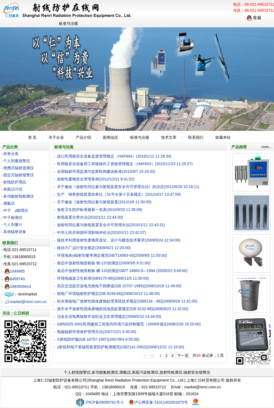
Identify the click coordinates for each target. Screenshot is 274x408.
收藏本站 (223, 137)
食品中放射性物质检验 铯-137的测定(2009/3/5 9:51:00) (103, 263)
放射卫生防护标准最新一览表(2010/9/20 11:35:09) (99, 209)
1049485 (14, 271)
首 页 (32, 137)
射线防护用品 (14, 182)
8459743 (14, 279)
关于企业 (56, 137)
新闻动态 (110, 137)
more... (266, 147)
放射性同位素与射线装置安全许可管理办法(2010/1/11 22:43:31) (111, 225)
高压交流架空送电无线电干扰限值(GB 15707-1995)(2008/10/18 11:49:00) (119, 286)
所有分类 (11, 154)
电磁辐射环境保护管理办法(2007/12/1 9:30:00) (96, 332)
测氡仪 (9, 203)
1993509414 (17, 286)
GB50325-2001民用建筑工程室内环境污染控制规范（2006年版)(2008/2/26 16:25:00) (129, 324)
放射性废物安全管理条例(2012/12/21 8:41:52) (95, 179)
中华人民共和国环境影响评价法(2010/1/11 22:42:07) (101, 232)
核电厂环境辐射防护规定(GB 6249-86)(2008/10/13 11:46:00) (108, 293)
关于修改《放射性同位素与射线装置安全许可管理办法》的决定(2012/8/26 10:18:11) (128, 187)
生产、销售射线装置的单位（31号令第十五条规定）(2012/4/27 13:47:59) (119, 194)
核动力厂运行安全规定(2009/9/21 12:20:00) (94, 248)
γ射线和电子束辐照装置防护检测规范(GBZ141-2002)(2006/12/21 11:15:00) (120, 347)
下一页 (183, 355)
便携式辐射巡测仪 (18, 168)
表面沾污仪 (12, 189)
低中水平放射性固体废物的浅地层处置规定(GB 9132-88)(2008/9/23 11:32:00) (122, 309)
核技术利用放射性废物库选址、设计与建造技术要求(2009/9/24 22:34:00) (118, 240)
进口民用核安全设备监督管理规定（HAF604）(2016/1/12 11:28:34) (114, 156)
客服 (253, 17)
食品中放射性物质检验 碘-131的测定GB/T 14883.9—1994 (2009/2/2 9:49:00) (122, 270)
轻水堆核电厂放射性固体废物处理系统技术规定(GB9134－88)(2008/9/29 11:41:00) (127, 301)
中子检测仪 (12, 217)
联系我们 (195, 137)
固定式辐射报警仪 (18, 175)
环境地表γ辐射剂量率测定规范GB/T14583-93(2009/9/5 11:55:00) (112, 255)
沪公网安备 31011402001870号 (158, 402)
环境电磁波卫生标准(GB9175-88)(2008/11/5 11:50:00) (103, 278)
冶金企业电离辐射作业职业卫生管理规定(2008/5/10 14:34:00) (109, 316)
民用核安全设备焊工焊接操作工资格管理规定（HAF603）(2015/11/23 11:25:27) (124, 164)
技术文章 (168, 137)
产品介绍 (83, 137)
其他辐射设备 (14, 231)
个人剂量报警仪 (16, 161)
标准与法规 (139, 137)
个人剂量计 (12, 224)
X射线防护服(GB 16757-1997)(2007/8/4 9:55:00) (98, 339)
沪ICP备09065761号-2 (99, 402)
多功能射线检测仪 (18, 196)
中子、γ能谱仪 (15, 210)
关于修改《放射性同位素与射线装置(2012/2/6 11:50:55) (104, 202)
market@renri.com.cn (25, 302)
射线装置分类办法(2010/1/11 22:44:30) (90, 217)
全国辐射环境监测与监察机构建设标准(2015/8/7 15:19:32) (106, 171)
